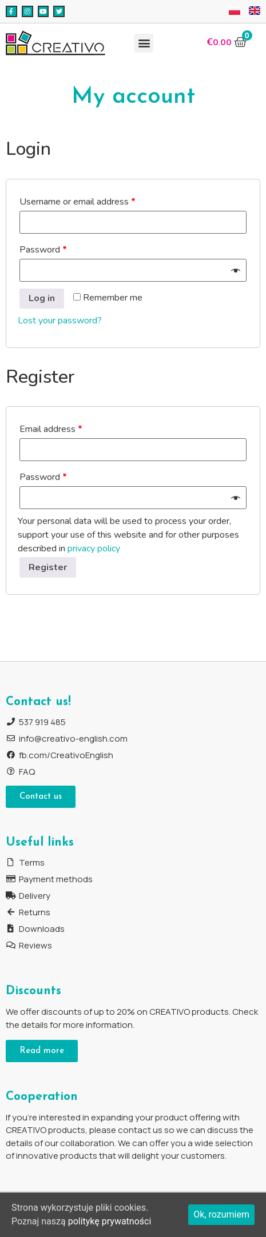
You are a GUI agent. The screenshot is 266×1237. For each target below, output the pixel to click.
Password (43, 249)
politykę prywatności (110, 1221)
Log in (42, 298)
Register (48, 567)
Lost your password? (60, 320)
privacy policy (94, 548)
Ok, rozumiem (221, 1214)
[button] (143, 43)
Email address (50, 429)
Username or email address (77, 201)
